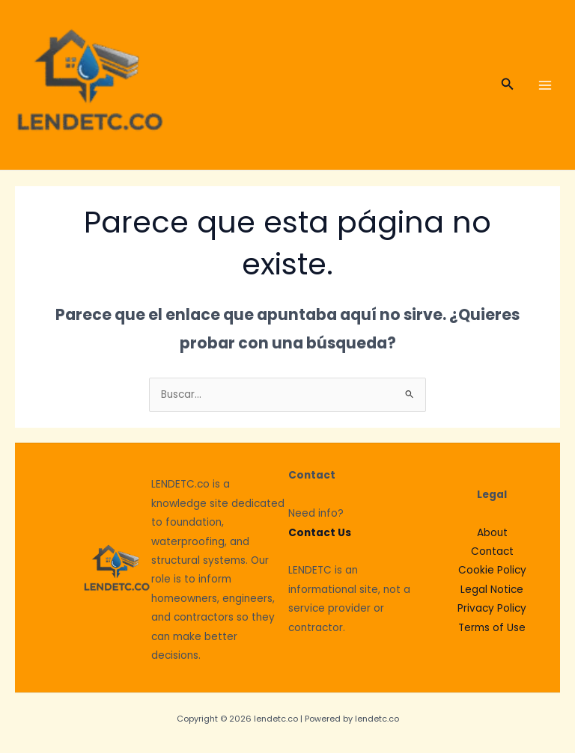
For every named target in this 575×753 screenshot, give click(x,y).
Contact (492, 551)
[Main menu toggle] (545, 85)
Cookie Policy (492, 570)
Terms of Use (492, 628)
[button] (507, 85)
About (492, 533)
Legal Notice (491, 590)
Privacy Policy (491, 608)
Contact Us (319, 533)
